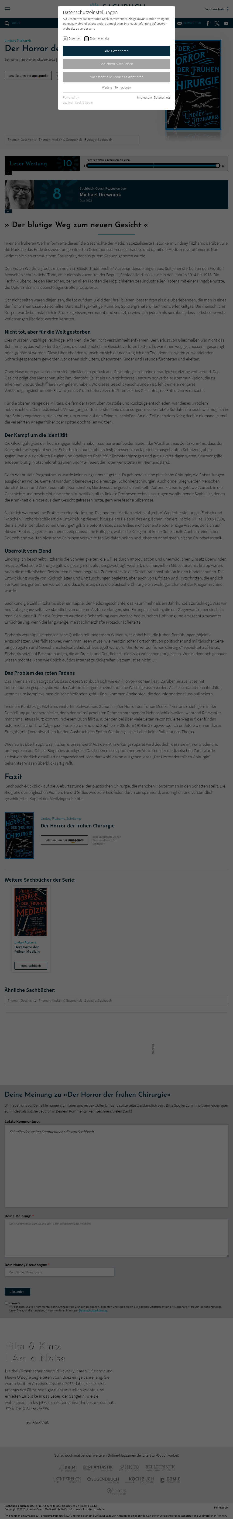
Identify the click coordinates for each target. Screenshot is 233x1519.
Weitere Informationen (116, 87)
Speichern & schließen (116, 63)
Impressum (144, 97)
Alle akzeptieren (116, 51)
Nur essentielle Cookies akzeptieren (117, 76)
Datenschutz (162, 97)
